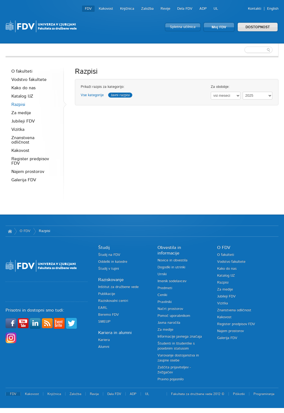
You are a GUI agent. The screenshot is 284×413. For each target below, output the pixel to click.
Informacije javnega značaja (180, 336)
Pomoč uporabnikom (174, 316)
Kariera (104, 340)
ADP (203, 9)
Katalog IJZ (22, 96)
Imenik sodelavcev (172, 281)
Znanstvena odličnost (22, 140)
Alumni (103, 347)
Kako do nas (23, 88)
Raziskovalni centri (113, 301)
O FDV (25, 231)
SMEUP (104, 321)
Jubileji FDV (23, 121)
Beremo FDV (108, 315)
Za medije (21, 113)
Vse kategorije (92, 95)
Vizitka (17, 129)
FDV (88, 9)
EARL (102, 308)
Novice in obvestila (172, 260)
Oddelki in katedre (112, 262)
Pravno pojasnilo (171, 379)
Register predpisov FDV (30, 161)
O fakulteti (21, 71)
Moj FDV (219, 27)
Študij (104, 247)
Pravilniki (165, 302)
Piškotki (239, 394)
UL (216, 9)
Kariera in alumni (115, 332)
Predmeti (165, 288)
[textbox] (242, 50)
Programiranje (263, 394)
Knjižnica (127, 9)
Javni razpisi (120, 95)
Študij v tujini (108, 269)
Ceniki (162, 295)
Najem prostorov (27, 171)
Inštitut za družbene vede (118, 287)
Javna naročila (169, 323)
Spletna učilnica (183, 27)
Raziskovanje (111, 279)
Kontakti (254, 9)
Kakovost (106, 9)
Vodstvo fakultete (29, 79)
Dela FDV (184, 9)
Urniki (162, 274)
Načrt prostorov (170, 309)
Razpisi (18, 104)
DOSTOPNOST (257, 27)
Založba (147, 9)
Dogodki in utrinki (171, 267)
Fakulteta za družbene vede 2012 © (197, 394)
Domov (10, 231)
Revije (165, 9)
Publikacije (106, 294)
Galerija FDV (23, 180)
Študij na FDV (109, 255)
